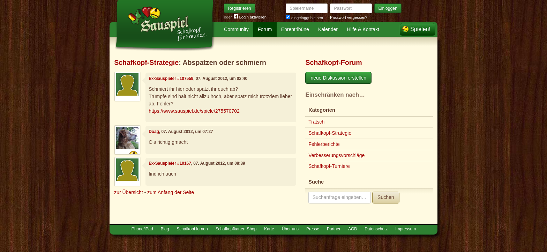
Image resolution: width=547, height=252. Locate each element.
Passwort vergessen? (348, 17)
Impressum (405, 229)
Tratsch (316, 122)
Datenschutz (376, 229)
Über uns (290, 229)
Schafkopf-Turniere (329, 166)
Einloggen (388, 8)
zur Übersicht (128, 192)
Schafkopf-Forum (333, 62)
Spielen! (420, 29)
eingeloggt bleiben (304, 18)
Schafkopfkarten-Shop (236, 229)
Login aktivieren (250, 17)
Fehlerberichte (324, 144)
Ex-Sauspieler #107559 (171, 78)
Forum (265, 29)
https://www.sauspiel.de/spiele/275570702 (194, 111)
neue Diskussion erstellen (338, 78)
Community (236, 29)
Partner (333, 229)
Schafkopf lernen (192, 229)
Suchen (385, 197)
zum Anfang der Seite (170, 192)
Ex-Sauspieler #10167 (170, 163)
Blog (165, 229)
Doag (154, 131)
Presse (312, 229)
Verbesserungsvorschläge (336, 155)
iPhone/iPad (141, 229)
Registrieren (239, 8)
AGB (352, 229)
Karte (269, 229)
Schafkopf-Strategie (146, 62)
